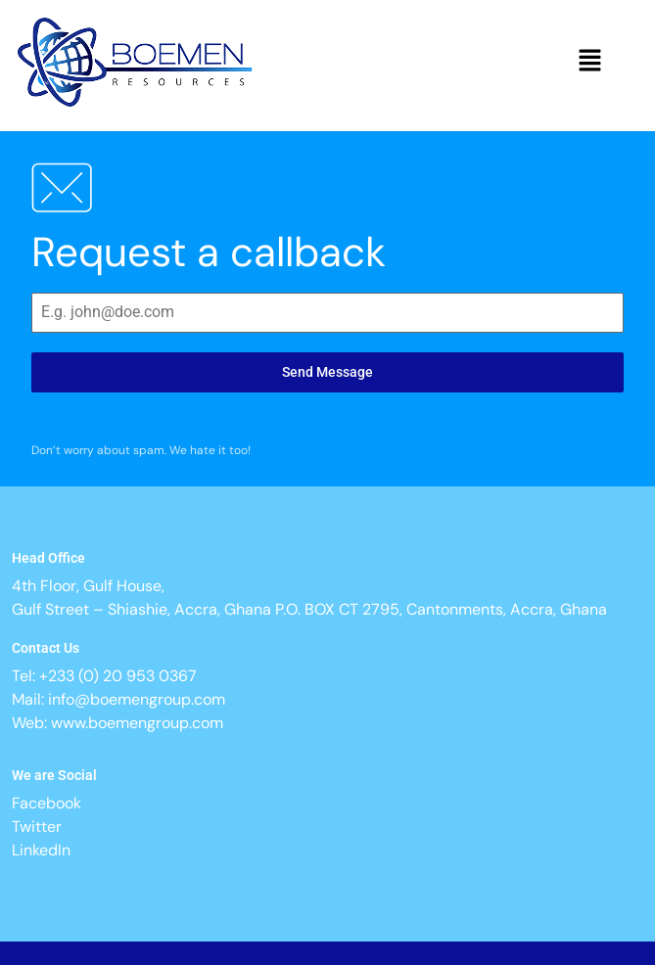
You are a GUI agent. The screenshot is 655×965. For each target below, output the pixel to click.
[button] (590, 61)
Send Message (327, 372)
